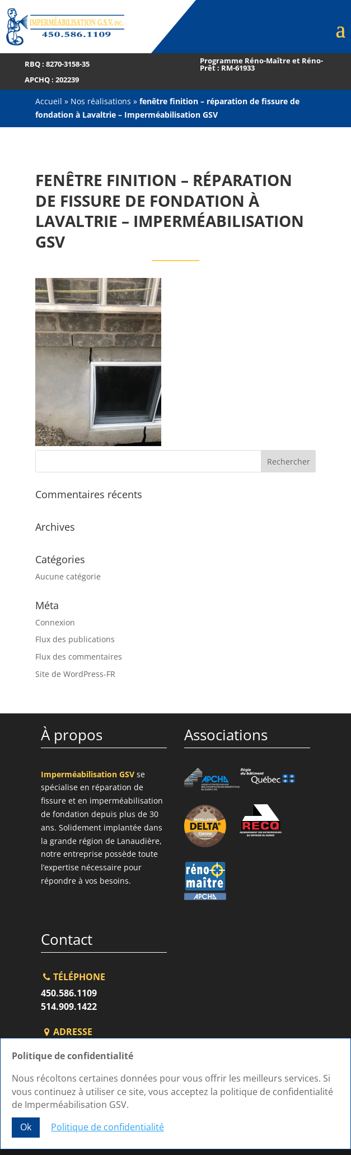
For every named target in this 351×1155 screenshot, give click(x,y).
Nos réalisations (101, 101)
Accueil (48, 101)
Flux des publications (75, 639)
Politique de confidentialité (107, 1127)
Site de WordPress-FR (75, 674)
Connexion (55, 622)
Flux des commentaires (78, 656)
